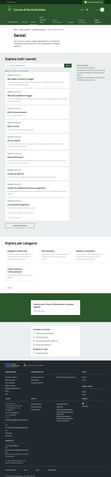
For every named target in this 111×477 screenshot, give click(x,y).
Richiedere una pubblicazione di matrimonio (91, 77)
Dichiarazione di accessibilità (65, 409)
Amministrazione (12, 22)
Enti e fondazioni (10, 383)
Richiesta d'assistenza (63, 421)
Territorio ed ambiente (38, 29)
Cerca (67, 65)
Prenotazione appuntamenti (86, 67)
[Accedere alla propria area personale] (93, 2)
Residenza (71, 22)
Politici (7, 391)
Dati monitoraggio (10, 470)
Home (15, 29)
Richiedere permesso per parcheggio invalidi (91, 70)
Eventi (84, 394)
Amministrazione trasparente (65, 412)
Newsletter (85, 406)
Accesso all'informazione (57, 21)
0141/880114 (15, 413)
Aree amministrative (11, 377)
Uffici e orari (8, 433)
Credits (37, 470)
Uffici (6, 394)
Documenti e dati (10, 380)
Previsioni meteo (35, 409)
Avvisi (84, 380)
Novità (25, 22)
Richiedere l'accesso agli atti (86, 80)
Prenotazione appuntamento (65, 418)
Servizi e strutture (24, 29)
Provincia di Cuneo (36, 407)
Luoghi (84, 391)
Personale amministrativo (12, 388)
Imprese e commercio (37, 383)
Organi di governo (10, 385)
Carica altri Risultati (20, 225)
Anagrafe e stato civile (14, 75)
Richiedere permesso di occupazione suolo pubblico (90, 73)
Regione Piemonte (11, 2)
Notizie (84, 377)
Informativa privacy (62, 404)
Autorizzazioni (35, 380)
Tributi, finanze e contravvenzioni (66, 377)
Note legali (60, 407)
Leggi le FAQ (60, 414)
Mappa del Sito (52, 470)
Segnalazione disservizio (63, 416)
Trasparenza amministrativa (82, 21)
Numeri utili (8, 436)
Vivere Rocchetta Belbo (43, 19)
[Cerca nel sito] (101, 10)
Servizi (33, 22)
